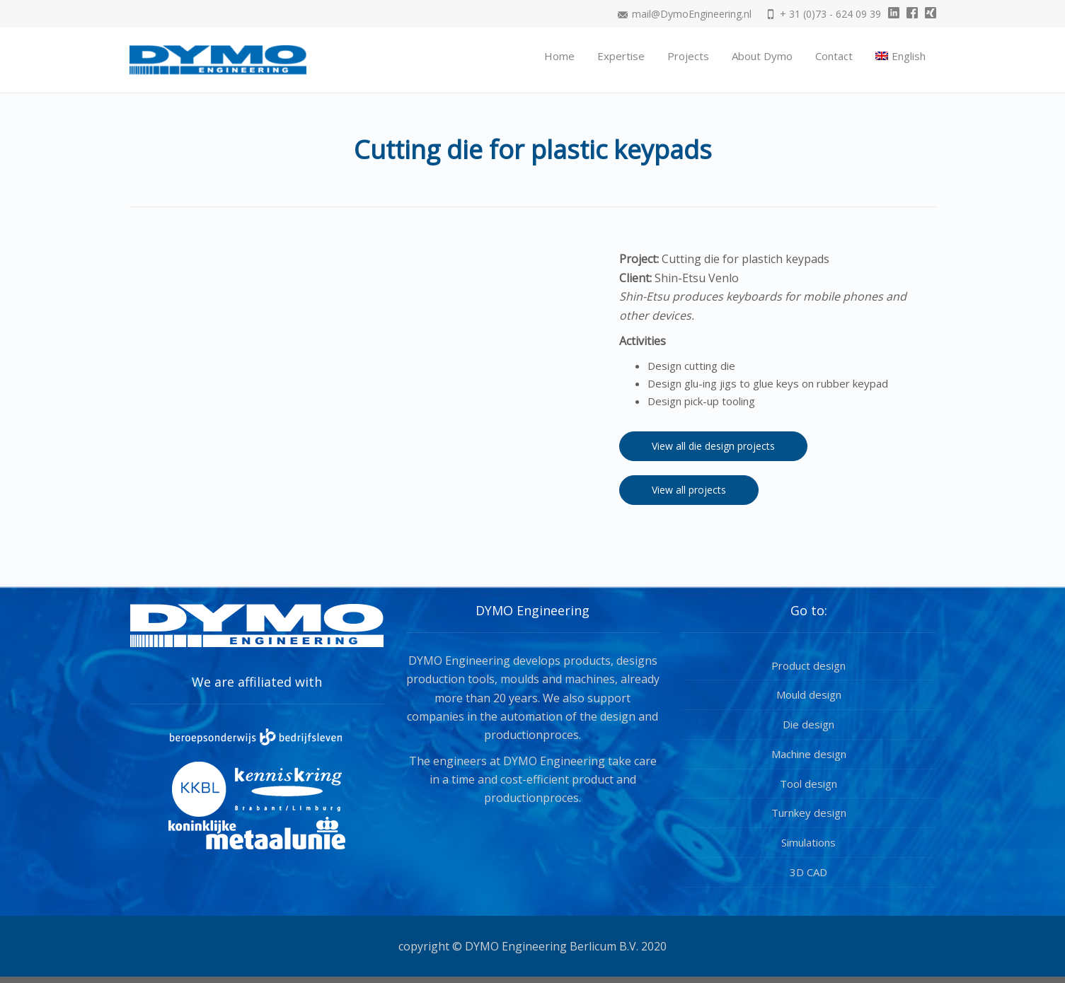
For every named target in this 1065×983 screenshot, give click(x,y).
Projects (688, 56)
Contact (834, 56)
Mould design (808, 694)
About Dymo (762, 56)
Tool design (808, 783)
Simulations (808, 842)
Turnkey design (808, 812)
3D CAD (808, 872)
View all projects (689, 489)
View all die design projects (713, 446)
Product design (808, 665)
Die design (808, 724)
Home (559, 56)
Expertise (621, 56)
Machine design (808, 754)
